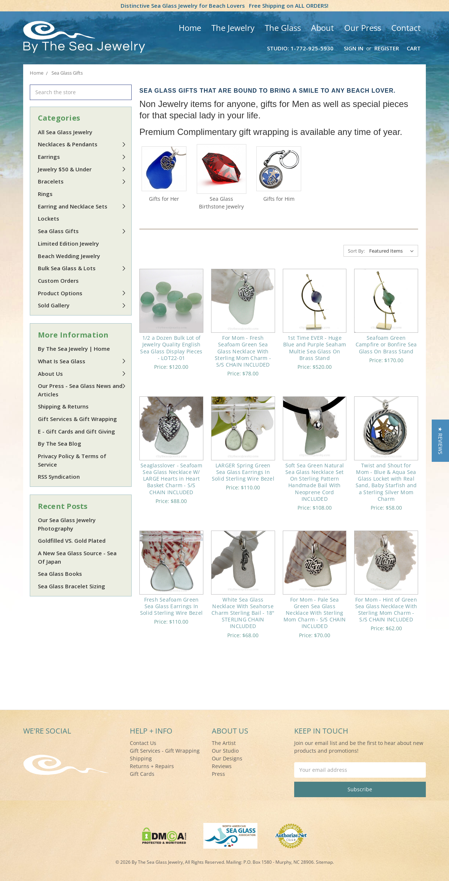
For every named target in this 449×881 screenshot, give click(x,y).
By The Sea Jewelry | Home (74, 348)
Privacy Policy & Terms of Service (72, 460)
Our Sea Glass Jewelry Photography (67, 524)
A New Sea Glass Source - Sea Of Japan (77, 557)
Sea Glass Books (60, 573)
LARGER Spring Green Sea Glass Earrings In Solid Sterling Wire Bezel (243, 472)
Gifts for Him (279, 198)
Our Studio (225, 750)
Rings (45, 193)
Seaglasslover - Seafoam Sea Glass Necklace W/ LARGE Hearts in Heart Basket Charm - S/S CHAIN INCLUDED (171, 479)
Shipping (141, 758)
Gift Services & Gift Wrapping (77, 418)
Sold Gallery (82, 305)
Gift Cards (142, 773)
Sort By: (356, 250)
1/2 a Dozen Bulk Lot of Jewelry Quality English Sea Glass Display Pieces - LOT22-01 (171, 347)
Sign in (353, 48)
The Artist (224, 742)
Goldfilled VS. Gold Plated (72, 540)
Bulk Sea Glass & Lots (82, 268)
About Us (82, 373)
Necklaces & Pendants (82, 144)
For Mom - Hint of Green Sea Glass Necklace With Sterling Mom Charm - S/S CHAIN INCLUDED (386, 609)
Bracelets (82, 181)
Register (386, 48)
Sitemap (324, 862)
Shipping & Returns (63, 406)
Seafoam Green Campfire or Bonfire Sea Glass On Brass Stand (386, 344)
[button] (440, 441)
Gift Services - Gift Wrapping (165, 750)
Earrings (82, 156)
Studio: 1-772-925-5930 (300, 48)
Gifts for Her (164, 198)
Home (190, 27)
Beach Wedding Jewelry (69, 256)
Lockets (48, 218)
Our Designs (227, 758)
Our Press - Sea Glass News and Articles (82, 390)
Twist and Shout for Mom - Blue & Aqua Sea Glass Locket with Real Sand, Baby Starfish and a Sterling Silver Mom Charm (386, 482)
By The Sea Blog (59, 443)
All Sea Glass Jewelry (65, 132)
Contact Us (143, 742)
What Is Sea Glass (82, 361)
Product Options (82, 293)
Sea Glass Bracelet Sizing (71, 586)
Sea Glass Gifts (82, 231)
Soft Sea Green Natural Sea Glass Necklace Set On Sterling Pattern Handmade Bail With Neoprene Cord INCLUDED (314, 482)
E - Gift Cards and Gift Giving (76, 431)
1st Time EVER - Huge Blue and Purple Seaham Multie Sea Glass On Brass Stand (314, 347)
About (322, 27)
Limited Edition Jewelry (68, 243)
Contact (406, 27)
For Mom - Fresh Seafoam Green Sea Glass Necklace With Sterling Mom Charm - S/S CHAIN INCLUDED (243, 351)
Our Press (362, 27)
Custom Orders (58, 280)
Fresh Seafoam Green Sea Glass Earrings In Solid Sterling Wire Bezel (171, 606)
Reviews (222, 766)
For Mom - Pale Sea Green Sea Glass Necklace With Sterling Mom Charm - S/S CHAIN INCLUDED (315, 613)
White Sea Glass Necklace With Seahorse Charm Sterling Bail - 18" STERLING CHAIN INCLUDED (242, 613)
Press (218, 773)
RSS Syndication (59, 476)
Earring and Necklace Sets (82, 206)
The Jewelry (232, 27)
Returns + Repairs (152, 766)
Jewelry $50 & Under (82, 169)
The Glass (283, 27)
